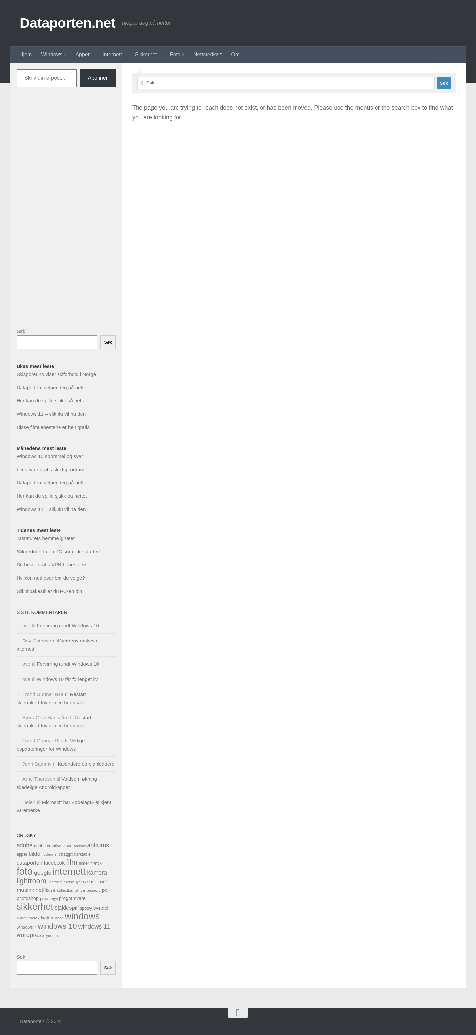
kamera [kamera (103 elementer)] (97, 872)
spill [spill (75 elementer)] (74, 908)
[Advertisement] (66, 212)
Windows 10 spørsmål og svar (50, 456)
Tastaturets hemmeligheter (46, 538)
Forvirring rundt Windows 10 (68, 625)
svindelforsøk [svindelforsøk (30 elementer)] (28, 918)
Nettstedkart (207, 54)
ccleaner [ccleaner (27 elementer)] (51, 854)
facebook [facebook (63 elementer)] (54, 863)
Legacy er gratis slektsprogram (50, 469)
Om (235, 54)
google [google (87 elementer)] (42, 872)
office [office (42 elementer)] (80, 890)
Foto (175, 54)
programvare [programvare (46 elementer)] (72, 898)
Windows (51, 54)
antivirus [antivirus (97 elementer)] (98, 845)
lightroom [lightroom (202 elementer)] (31, 881)
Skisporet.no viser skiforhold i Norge (56, 374)
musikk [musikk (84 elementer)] (25, 890)
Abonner (98, 78)
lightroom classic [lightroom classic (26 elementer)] (61, 882)
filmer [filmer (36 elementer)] (84, 863)
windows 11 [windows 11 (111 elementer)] (94, 926)
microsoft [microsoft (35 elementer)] (99, 882)
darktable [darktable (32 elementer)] (82, 854)
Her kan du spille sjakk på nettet (52, 400)
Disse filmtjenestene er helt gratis (53, 427)
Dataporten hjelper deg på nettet (52, 387)
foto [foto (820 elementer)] (25, 871)
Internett (112, 54)
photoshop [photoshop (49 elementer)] (28, 898)
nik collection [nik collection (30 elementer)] (62, 890)
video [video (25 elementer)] (59, 918)
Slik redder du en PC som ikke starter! (58, 551)
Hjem (26, 54)
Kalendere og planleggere (86, 763)
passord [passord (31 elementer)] (94, 890)
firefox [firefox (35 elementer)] (96, 863)
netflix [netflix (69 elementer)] (43, 890)
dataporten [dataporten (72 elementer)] (29, 863)
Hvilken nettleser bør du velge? (51, 578)
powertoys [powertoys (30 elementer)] (49, 898)
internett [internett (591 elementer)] (69, 871)
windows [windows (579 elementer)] (82, 916)
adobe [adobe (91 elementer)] (25, 845)
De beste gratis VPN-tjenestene (51, 564)
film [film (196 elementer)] (71, 862)
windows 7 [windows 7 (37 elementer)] (26, 927)
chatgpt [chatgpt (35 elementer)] (65, 854)
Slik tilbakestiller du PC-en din (49, 591)
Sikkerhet (146, 54)
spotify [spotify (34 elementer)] (86, 908)
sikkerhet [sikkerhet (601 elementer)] (35, 906)
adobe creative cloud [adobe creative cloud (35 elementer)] (53, 846)
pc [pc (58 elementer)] (104, 890)
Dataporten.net (67, 23)
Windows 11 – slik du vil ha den (51, 414)
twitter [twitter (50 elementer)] (47, 917)
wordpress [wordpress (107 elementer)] (31, 935)
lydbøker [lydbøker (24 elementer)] (83, 882)
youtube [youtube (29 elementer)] (53, 935)
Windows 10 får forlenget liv (67, 679)
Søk (21, 331)
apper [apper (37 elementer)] (22, 854)
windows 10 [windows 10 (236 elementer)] (57, 926)
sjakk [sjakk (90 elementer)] (61, 907)
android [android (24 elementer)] (80, 846)
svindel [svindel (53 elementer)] (100, 908)
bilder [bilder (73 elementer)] (35, 854)
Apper (82, 54)
